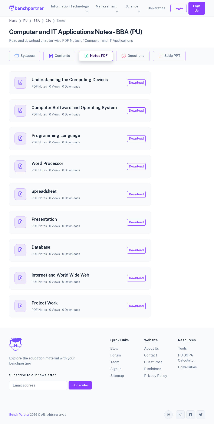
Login (178, 8)
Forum (115, 355)
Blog (114, 348)
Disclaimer (152, 369)
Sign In (115, 369)
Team (114, 362)
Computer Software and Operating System (74, 107)
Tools (182, 348)
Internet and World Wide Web (60, 275)
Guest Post (153, 362)
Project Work (45, 303)
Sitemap (117, 376)
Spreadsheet (44, 191)
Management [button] (106, 6)
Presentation (44, 219)
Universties (156, 8)
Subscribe (80, 385)
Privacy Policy (155, 376)
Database (41, 247)
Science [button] (132, 6)
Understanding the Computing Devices (70, 79)
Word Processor (47, 163)
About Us (151, 348)
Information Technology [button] (70, 6)
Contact (150, 355)
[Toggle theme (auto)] (168, 414)
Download (136, 82)
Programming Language (56, 135)
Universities (187, 367)
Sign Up (196, 8)
